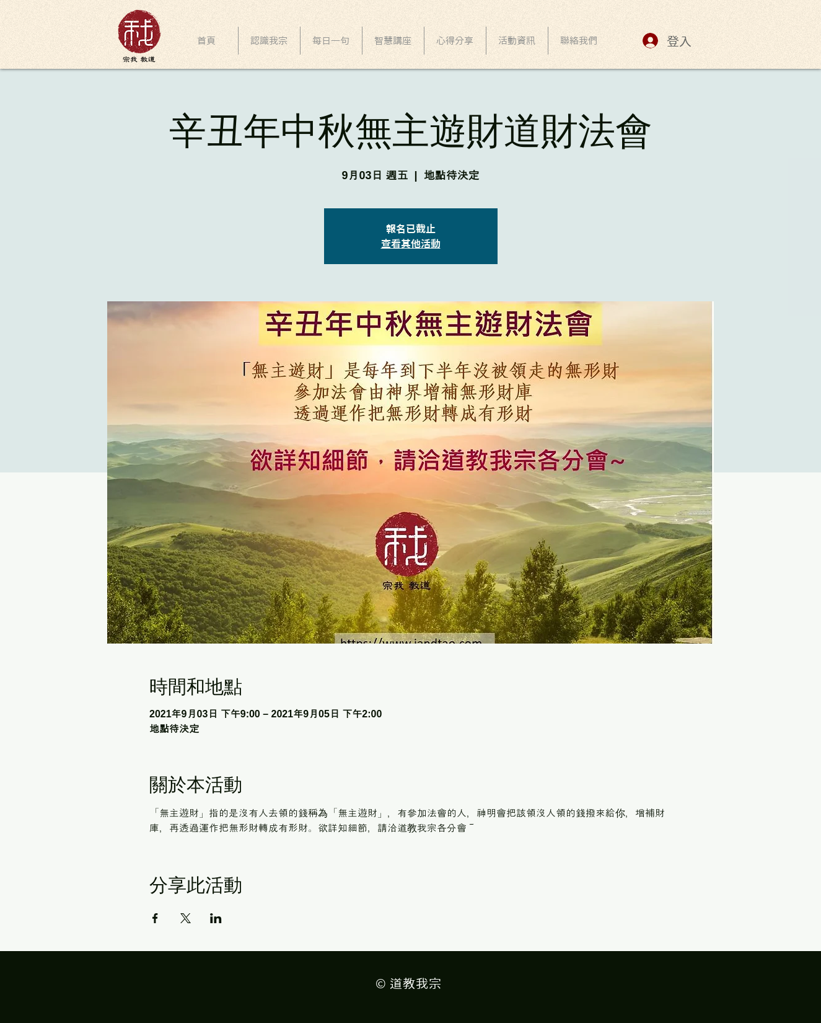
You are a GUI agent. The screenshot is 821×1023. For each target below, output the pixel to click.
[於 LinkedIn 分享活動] (216, 918)
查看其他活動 (411, 244)
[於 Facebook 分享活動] (155, 918)
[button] (393, 41)
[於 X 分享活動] (185, 918)
